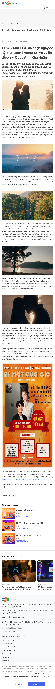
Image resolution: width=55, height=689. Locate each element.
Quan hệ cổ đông (7, 654)
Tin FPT (20, 24)
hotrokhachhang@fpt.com (13, 628)
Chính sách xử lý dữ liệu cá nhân (14, 676)
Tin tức (10, 24)
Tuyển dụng (6, 661)
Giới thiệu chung (7, 643)
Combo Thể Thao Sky (25, 510)
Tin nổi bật (6, 30)
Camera (49, 30)
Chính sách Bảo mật (33, 676)
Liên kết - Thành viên (9, 647)
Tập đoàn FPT (6, 657)
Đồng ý (36, 684)
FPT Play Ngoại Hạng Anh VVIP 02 (29, 523)
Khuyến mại (16, 30)
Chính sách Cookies (42, 674)
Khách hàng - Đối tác (9, 650)
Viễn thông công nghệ (30, 30)
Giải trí (42, 30)
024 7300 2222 (10, 631)
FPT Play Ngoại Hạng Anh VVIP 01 (29, 535)
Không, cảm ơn (18, 684)
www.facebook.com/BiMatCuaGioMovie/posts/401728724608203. (27, 479)
